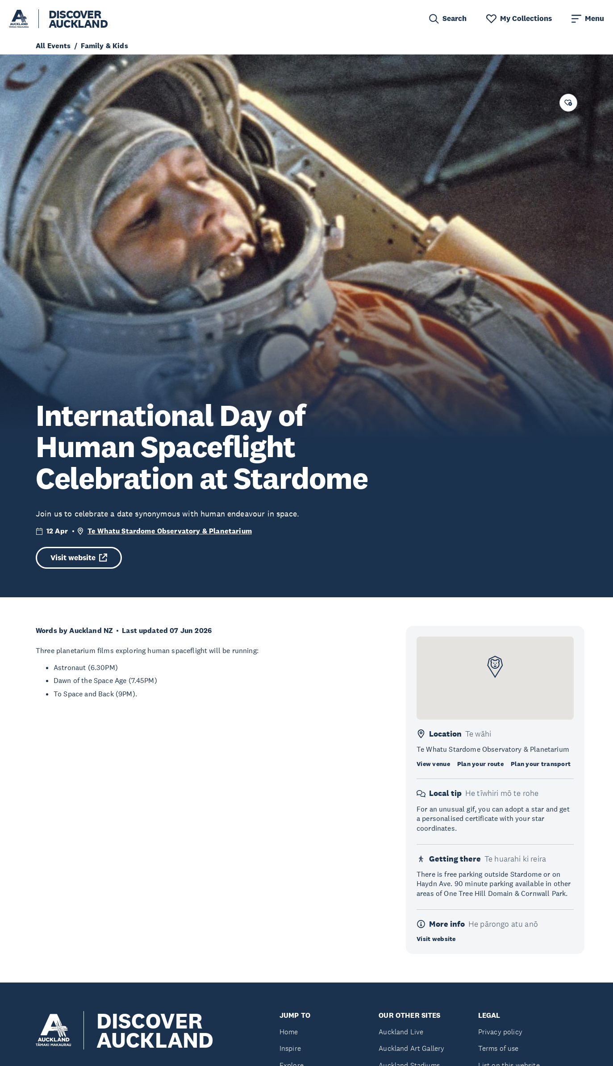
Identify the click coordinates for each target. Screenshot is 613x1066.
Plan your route (480, 764)
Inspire (290, 1048)
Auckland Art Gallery (411, 1048)
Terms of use (498, 1048)
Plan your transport (541, 764)
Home (288, 1032)
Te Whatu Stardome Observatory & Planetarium (170, 531)
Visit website (78, 557)
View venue (433, 764)
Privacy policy (500, 1032)
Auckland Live (401, 1032)
